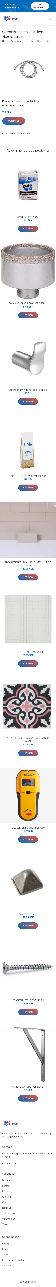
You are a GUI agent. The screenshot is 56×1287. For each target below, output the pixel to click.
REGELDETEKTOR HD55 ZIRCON (28, 827)
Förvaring (7, 1191)
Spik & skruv (8, 1213)
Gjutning (6, 1196)
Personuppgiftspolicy (13, 1260)
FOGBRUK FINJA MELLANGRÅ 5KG (28, 476)
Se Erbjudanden (39, 5)
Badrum (20, 101)
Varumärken (8, 1218)
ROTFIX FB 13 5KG (28, 217)
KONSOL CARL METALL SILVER (28, 1086)
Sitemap (6, 1265)
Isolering (6, 1207)
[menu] (50, 19)
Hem (4, 41)
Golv (4, 1202)
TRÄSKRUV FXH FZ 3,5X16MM (28, 1000)
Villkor (5, 1254)
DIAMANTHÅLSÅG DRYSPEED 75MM (28, 303)
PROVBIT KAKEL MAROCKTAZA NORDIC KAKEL (28, 740)
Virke (5, 1224)
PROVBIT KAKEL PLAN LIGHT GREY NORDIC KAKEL (28, 564)
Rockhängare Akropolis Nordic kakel (28, 389)
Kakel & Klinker (32, 101)
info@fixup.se (9, 1163)
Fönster (6, 1185)
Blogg (5, 1243)
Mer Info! (13, 121)
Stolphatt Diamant (28, 913)
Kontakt (6, 1249)
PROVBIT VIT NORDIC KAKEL (28, 651)
